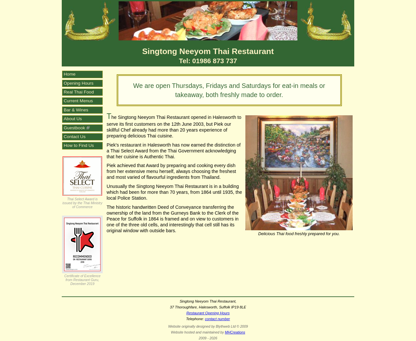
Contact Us (74, 136)
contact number (217, 319)
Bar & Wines (76, 109)
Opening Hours (78, 83)
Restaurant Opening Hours (207, 313)
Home (69, 74)
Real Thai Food (79, 92)
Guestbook (77, 127)
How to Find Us (79, 145)
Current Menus (78, 100)
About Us (73, 118)
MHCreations (235, 332)
